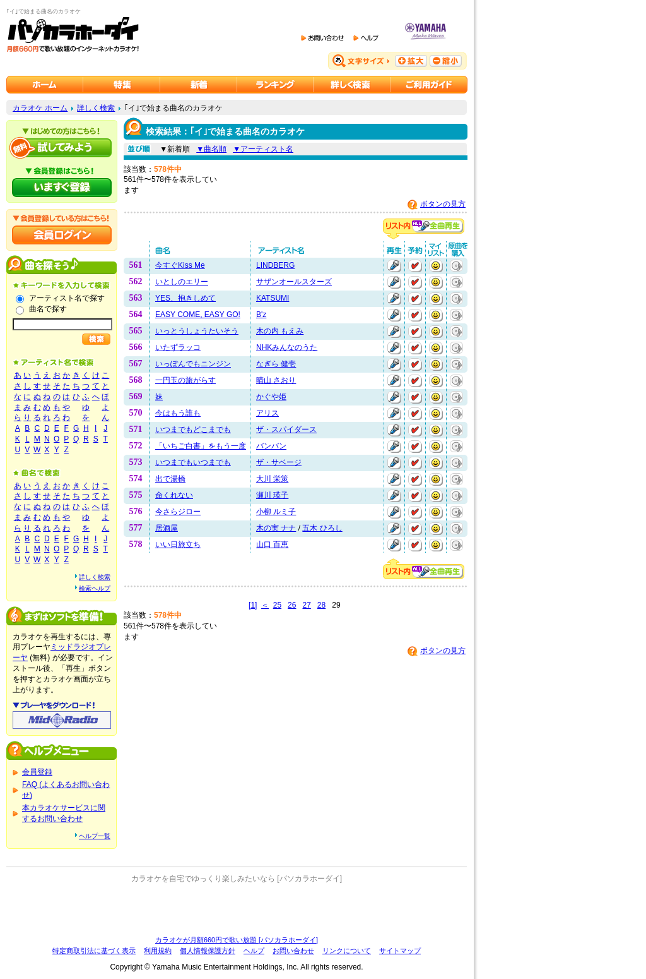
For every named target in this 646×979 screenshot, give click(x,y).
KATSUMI (272, 298)
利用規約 (158, 950)
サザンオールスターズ (294, 281)
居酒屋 (166, 528)
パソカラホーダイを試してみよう (62, 147)
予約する (415, 266)
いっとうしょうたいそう (196, 331)
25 (277, 605)
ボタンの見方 (443, 204)
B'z (261, 314)
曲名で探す (48, 308)
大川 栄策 (272, 478)
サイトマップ (400, 950)
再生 (394, 266)
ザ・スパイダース (286, 429)
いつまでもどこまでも (193, 429)
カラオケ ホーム (40, 108)
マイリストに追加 (436, 266)
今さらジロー (178, 511)
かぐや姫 (271, 396)
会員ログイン (62, 234)
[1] (253, 605)
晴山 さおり (276, 380)
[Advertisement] (236, 909)
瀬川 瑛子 (272, 495)
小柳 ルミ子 (276, 511)
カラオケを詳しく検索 (352, 84)
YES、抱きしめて (185, 298)
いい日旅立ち (178, 544)
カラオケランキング (275, 84)
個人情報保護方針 (207, 950)
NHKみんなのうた (286, 347)
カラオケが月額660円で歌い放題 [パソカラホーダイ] (236, 940)
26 (292, 605)
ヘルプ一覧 (94, 835)
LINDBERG (275, 265)
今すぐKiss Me (180, 265)
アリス (267, 413)
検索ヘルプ (94, 588)
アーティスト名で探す (67, 298)
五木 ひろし (322, 528)
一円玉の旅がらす (185, 380)
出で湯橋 (170, 478)
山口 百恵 (272, 544)
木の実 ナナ (276, 528)
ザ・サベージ (279, 462)
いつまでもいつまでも (193, 462)
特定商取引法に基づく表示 (94, 950)
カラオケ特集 (121, 84)
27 (306, 605)
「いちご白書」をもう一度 (200, 445)
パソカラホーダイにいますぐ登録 (62, 187)
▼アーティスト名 (263, 149)
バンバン (271, 445)
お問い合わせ (293, 950)
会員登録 (37, 771)
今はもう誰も (178, 413)
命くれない (174, 495)
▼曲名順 (211, 149)
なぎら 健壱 (276, 363)
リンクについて (346, 950)
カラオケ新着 (198, 84)
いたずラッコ (178, 347)
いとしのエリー (181, 281)
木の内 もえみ (279, 331)
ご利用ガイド (429, 84)
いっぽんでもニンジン (193, 363)
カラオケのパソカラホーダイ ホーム (44, 84)
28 (321, 605)
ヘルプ (254, 950)
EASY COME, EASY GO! (197, 314)
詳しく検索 (96, 108)
